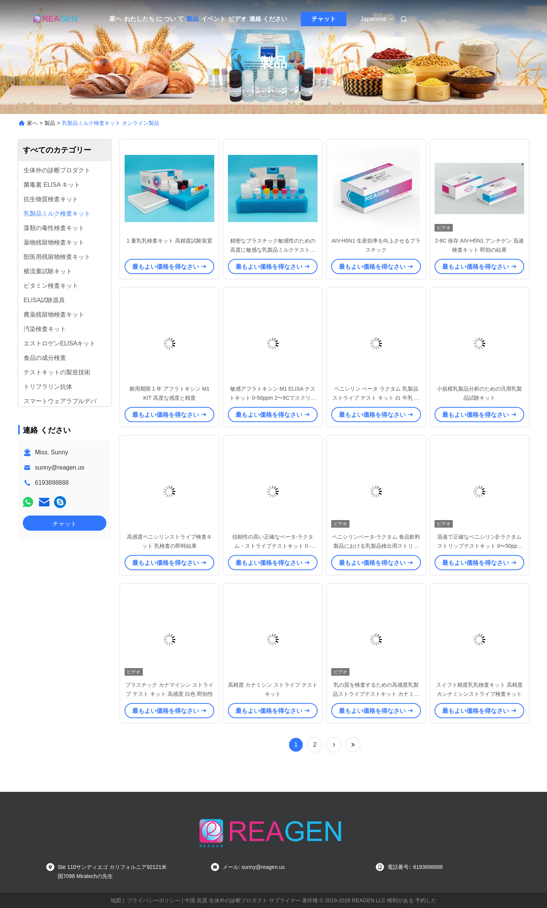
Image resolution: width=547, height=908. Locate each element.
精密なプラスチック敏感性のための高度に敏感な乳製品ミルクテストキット (272, 250)
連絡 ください (268, 19)
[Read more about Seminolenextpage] (334, 745)
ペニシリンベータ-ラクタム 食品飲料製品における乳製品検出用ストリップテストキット (376, 546)
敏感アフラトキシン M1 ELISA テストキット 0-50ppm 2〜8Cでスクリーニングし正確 (272, 398)
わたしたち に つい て (154, 19)
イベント (213, 19)
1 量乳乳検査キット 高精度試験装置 (169, 241)
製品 (193, 19)
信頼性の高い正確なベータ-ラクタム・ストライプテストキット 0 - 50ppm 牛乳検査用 (273, 546)
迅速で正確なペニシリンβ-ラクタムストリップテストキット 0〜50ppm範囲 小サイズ (479, 546)
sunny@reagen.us (59, 467)
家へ (115, 19)
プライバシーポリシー (153, 900)
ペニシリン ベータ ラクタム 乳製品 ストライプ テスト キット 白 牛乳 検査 (375, 398)
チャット (323, 19)
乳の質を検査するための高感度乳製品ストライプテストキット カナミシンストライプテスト (376, 694)
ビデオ (237, 19)
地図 (116, 900)
